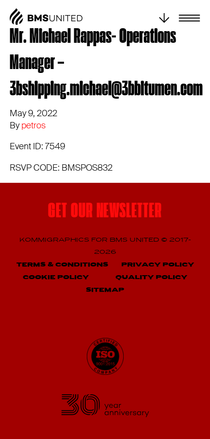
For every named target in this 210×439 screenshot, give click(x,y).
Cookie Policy (56, 277)
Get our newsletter (105, 212)
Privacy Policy (157, 265)
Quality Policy (151, 277)
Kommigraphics (55, 240)
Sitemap (105, 290)
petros (33, 125)
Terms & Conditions (62, 265)
